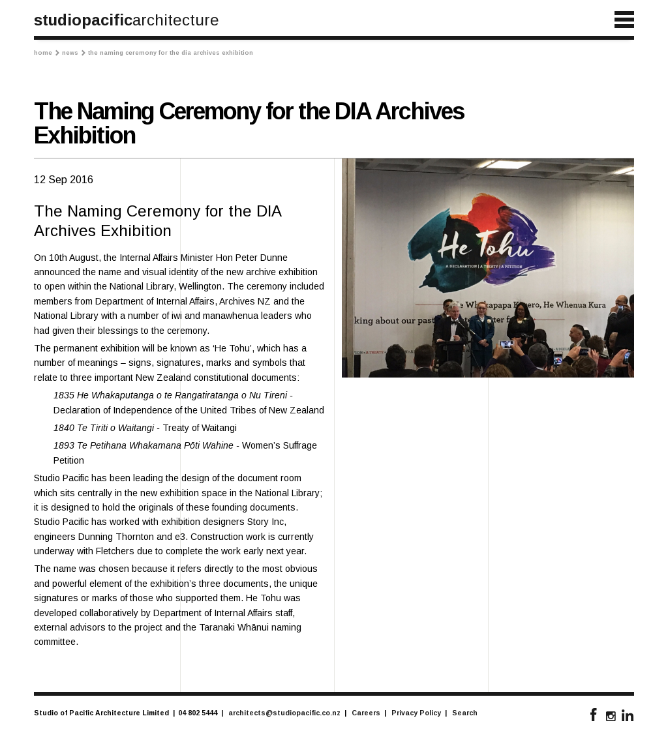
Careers (366, 713)
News (73, 53)
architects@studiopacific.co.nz (284, 713)
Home (46, 53)
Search (465, 713)
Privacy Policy (416, 713)
